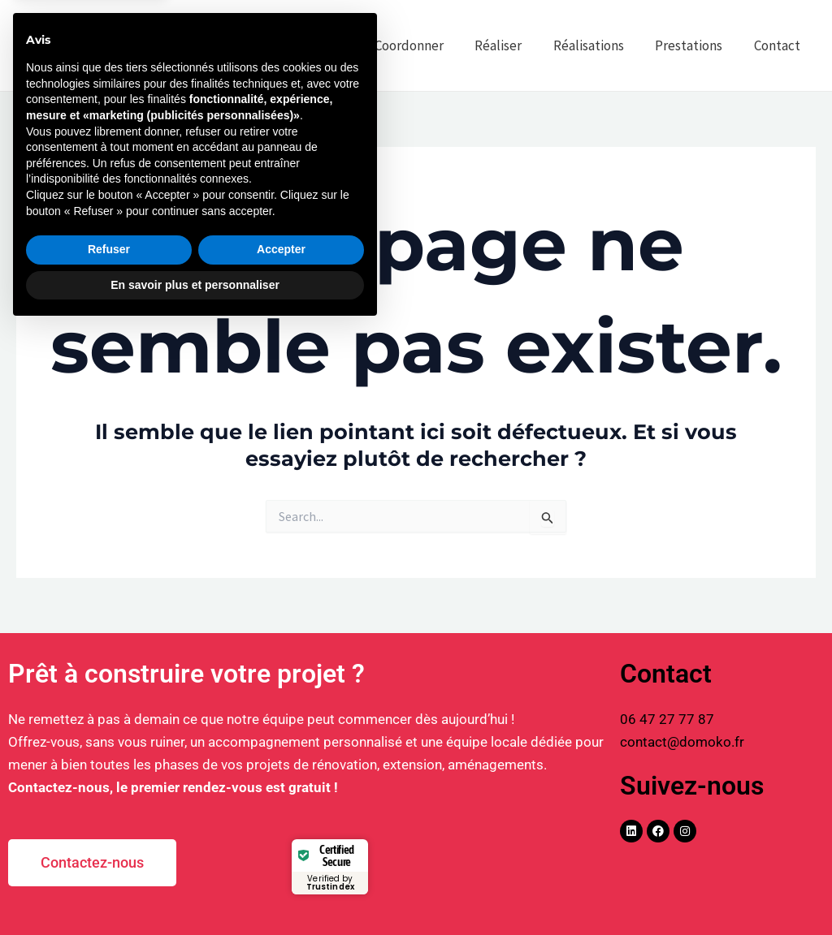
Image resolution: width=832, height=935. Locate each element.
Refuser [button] (109, 855)
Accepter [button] (281, 855)
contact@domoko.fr (682, 742)
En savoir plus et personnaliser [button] (195, 890)
